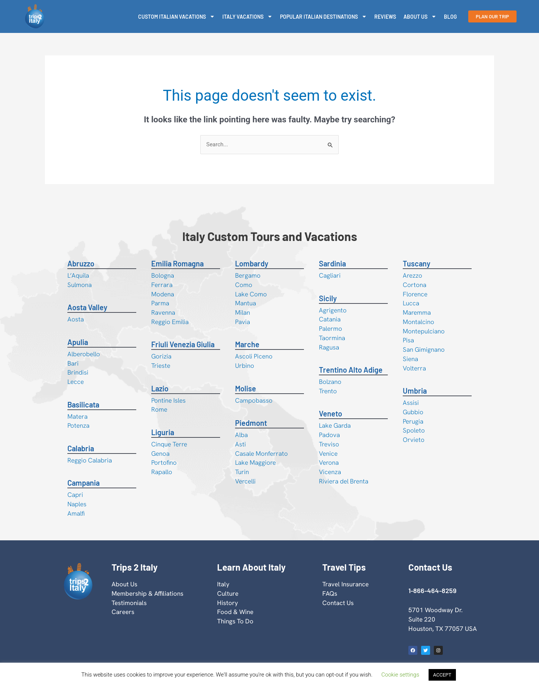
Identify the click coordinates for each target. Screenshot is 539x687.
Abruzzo (80, 263)
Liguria (162, 432)
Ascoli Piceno (253, 356)
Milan (242, 312)
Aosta (75, 319)
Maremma (417, 312)
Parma (160, 303)
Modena (162, 294)
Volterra (414, 368)
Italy (223, 584)
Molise (245, 388)
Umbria (415, 390)
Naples (76, 504)
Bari (73, 363)
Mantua (245, 303)
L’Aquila (78, 275)
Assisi (411, 403)
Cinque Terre (169, 444)
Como (243, 285)
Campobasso (253, 400)
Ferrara (162, 285)
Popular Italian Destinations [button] (323, 16)
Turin (242, 472)
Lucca (411, 303)
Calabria (80, 448)
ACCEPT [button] (442, 675)
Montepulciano (424, 331)
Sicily (328, 298)
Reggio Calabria (89, 460)
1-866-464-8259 (432, 590)
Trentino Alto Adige (351, 369)
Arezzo (412, 275)
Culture (227, 593)
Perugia (413, 421)
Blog (450, 16)
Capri (75, 495)
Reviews (385, 16)
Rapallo (161, 472)
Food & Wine (235, 612)
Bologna (162, 275)
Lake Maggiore (255, 462)
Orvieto (413, 440)
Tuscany (416, 263)
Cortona (414, 285)
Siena (410, 359)
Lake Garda (335, 425)
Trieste (160, 365)
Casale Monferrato (261, 453)
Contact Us (338, 603)
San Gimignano (424, 349)
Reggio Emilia (170, 322)
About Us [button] (420, 16)
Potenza (78, 425)
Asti (240, 444)
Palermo (330, 328)
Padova (329, 435)
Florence (415, 294)
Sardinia (332, 263)
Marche (247, 344)
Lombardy (251, 263)
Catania (330, 319)
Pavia (242, 322)
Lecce (75, 382)
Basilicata (83, 404)
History (227, 603)
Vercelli (245, 481)
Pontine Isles (168, 400)
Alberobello (83, 354)
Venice (328, 453)
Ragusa (329, 347)
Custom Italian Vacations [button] (176, 16)
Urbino (244, 365)
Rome (159, 409)
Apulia (77, 342)
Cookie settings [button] (400, 674)
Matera (77, 416)
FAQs (329, 593)
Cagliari (330, 275)
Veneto (330, 413)
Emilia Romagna (177, 263)
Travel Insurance (345, 584)
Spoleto (414, 430)
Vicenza (330, 472)
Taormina (332, 338)
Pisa (408, 340)
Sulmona (79, 285)
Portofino (164, 462)
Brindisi (77, 372)
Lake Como (251, 294)
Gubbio (413, 412)
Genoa (160, 453)
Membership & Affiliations (147, 593)
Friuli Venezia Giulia (182, 344)
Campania (83, 482)
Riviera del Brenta (343, 481)
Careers (123, 612)
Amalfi (76, 513)
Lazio (159, 388)
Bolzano (330, 382)
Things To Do (235, 621)
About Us (124, 584)
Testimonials (129, 603)
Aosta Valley (87, 307)
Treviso (329, 444)
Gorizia (161, 356)
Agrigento (333, 310)
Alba (241, 435)
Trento (328, 391)
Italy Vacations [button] (247, 16)
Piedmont (251, 422)
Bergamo (248, 275)
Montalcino (418, 322)
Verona (329, 462)
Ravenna (163, 312)
